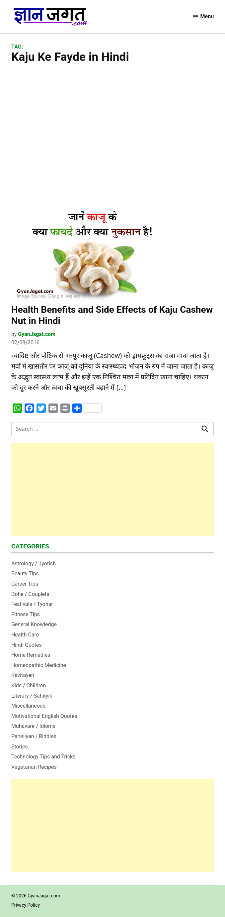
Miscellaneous (28, 706)
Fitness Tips (25, 614)
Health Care (25, 634)
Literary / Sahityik (31, 696)
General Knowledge (34, 624)
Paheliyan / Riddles (33, 736)
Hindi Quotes (26, 645)
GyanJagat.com (36, 334)
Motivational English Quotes (44, 716)
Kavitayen (22, 675)
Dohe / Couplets (30, 594)
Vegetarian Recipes (34, 767)
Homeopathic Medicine (38, 665)
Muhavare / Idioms (33, 726)
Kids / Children (28, 685)
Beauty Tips (25, 573)
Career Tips (24, 584)
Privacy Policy (25, 905)
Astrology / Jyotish (33, 563)
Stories (19, 747)
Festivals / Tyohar (32, 604)
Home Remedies (30, 655)
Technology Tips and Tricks (43, 756)
